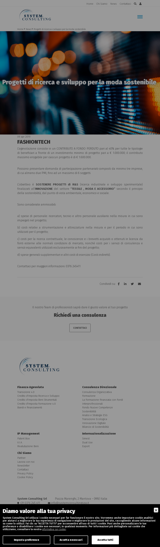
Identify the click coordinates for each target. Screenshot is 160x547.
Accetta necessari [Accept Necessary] (71, 539)
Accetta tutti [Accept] (105, 539)
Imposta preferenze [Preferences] (26, 539)
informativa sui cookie (54, 529)
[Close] (156, 510)
